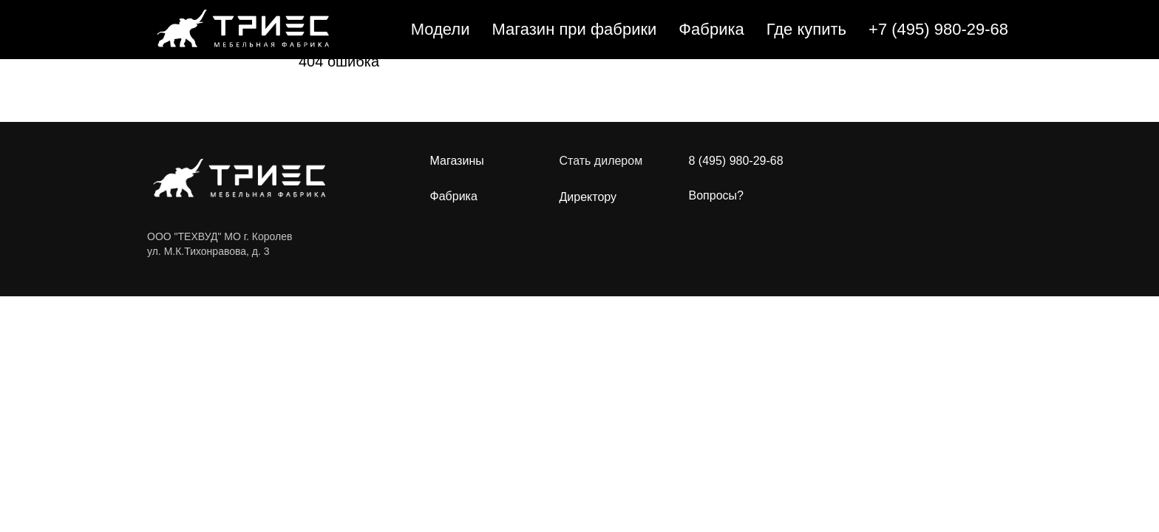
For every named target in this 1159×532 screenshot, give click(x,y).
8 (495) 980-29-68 (736, 161)
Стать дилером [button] (601, 161)
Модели (440, 29)
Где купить (806, 29)
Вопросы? (716, 195)
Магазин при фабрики (574, 29)
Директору (588, 197)
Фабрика (711, 29)
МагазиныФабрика (457, 178)
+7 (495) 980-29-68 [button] (938, 29)
